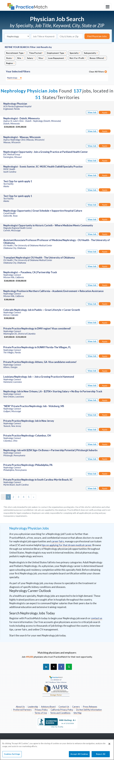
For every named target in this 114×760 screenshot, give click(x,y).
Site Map (78, 713)
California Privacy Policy (62, 709)
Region (9, 63)
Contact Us (64, 706)
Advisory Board (48, 706)
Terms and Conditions (60, 713)
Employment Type (55, 53)
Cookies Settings (12, 755)
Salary (30, 58)
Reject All (100, 755)
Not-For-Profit (77, 58)
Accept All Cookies (79, 755)
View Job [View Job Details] (92, 112)
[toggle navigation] (107, 6)
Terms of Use (41, 713)
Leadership (33, 706)
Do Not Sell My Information (89, 709)
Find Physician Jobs (97, 36)
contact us (96, 618)
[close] (14, 77)
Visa (40, 58)
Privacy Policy (41, 709)
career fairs (57, 541)
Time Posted (35, 53)
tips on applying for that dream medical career (66, 545)
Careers (76, 706)
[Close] (109, 745)
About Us (20, 706)
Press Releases (90, 706)
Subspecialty (90, 53)
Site (19, 58)
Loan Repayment (56, 58)
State (9, 58)
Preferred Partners (22, 709)
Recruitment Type (14, 53)
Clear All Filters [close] (98, 71)
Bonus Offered (97, 58)
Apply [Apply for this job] (104, 112)
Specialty (74, 53)
